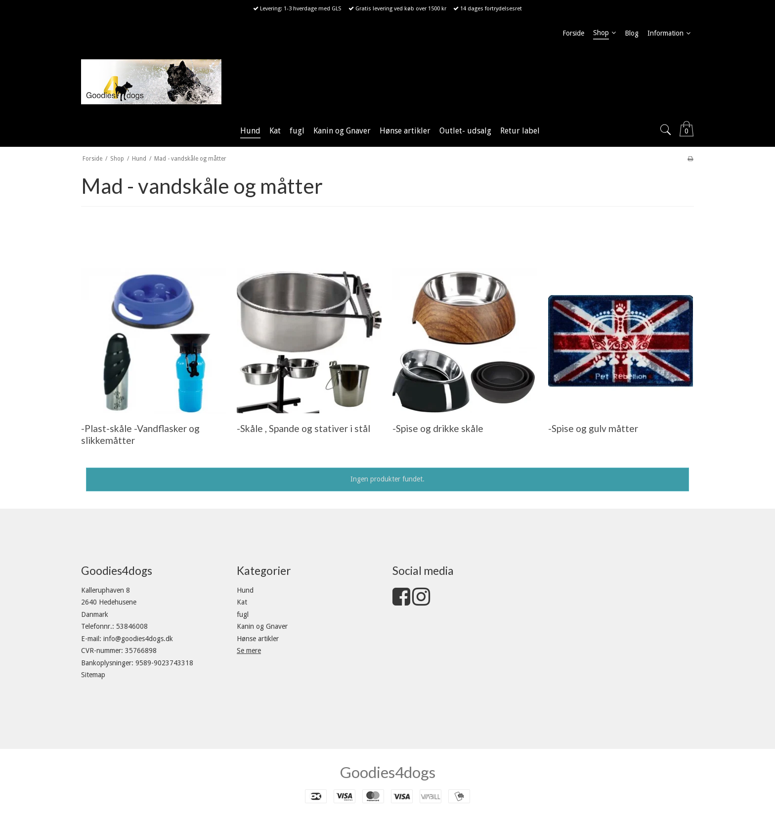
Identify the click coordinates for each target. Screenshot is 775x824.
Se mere (249, 650)
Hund (245, 590)
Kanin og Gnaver (262, 626)
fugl (243, 614)
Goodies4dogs (387, 772)
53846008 (132, 626)
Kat (242, 602)
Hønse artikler (258, 639)
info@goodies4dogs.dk (138, 639)
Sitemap (93, 675)
